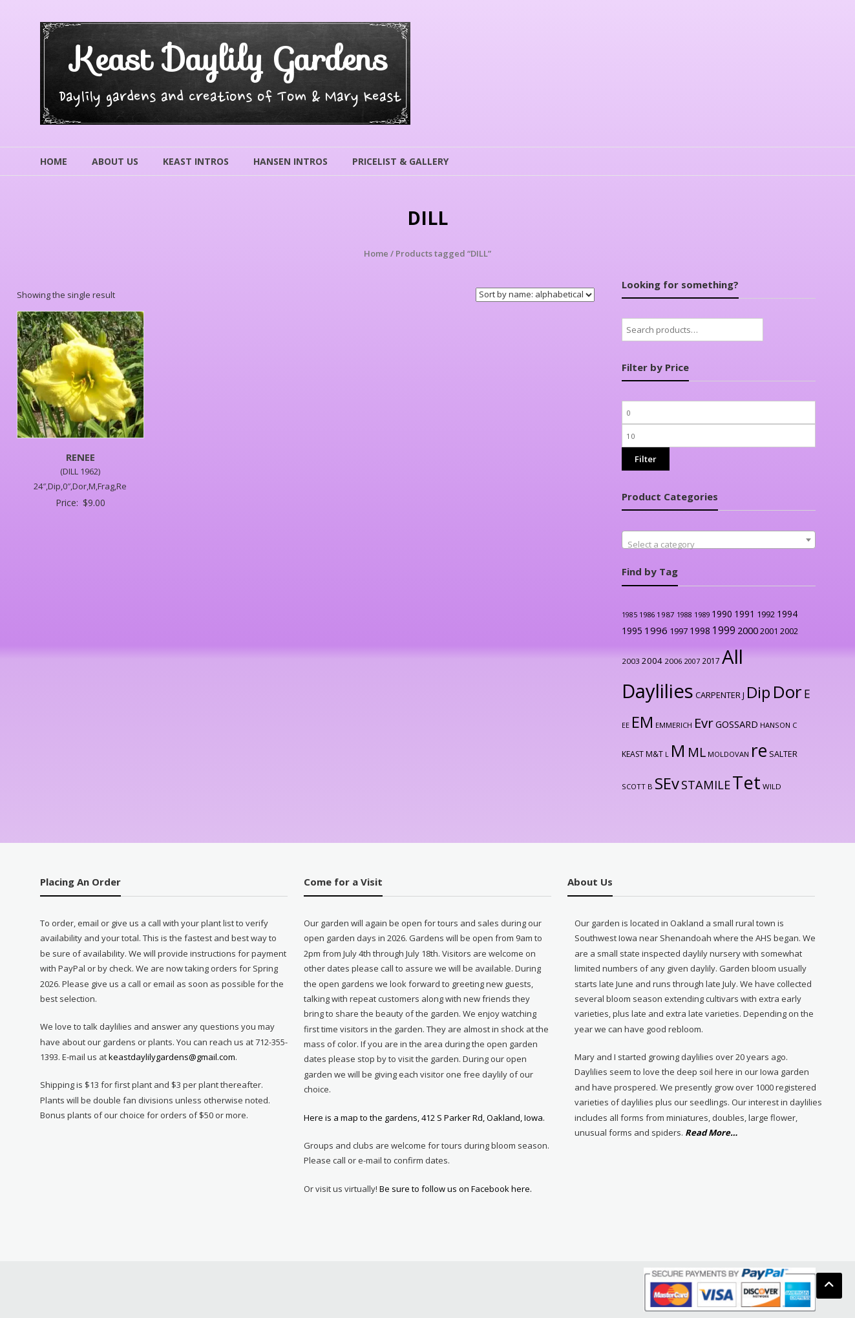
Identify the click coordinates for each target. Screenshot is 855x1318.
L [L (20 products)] (667, 754)
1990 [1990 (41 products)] (722, 614)
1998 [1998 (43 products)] (700, 630)
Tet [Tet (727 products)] (746, 782)
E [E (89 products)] (807, 693)
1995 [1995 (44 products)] (632, 630)
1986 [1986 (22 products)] (647, 614)
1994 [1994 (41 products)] (787, 614)
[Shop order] (535, 295)
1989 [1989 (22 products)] (702, 614)
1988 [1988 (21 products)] (684, 614)
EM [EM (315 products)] (642, 722)
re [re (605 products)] (759, 750)
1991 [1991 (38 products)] (744, 614)
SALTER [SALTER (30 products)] (783, 754)
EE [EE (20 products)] (625, 725)
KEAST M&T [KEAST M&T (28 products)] (642, 754)
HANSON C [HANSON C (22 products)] (778, 725)
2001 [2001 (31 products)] (769, 631)
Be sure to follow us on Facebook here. (454, 1189)
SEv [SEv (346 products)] (667, 783)
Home (53, 161)
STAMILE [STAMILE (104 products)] (705, 784)
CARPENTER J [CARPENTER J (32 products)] (719, 695)
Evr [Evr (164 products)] (703, 723)
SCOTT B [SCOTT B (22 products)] (637, 786)
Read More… (711, 1132)
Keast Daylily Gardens (229, 59)
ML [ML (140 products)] (697, 752)
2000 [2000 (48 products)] (747, 630)
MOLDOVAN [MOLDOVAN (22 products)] (728, 754)
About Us (115, 161)
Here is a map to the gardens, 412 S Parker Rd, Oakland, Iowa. (424, 1117)
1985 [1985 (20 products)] (629, 614)
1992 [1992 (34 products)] (766, 614)
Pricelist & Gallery (400, 161)
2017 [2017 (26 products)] (711, 660)
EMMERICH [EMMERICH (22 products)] (673, 725)
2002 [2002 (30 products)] (789, 631)
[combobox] (719, 540)
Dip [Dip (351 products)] (758, 692)
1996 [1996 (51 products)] (656, 630)
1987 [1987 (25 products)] (666, 614)
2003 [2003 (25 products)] (631, 661)
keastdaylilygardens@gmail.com (172, 1057)
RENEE (80, 457)
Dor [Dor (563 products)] (787, 691)
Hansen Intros (290, 161)
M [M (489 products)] (678, 750)
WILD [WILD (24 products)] (772, 786)
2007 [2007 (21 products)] (692, 661)
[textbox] (718, 544)
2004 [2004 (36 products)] (652, 660)
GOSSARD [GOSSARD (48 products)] (736, 723)
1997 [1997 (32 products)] (679, 631)
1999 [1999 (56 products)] (723, 630)
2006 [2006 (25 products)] (673, 661)
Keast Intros (196, 161)
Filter (646, 459)
